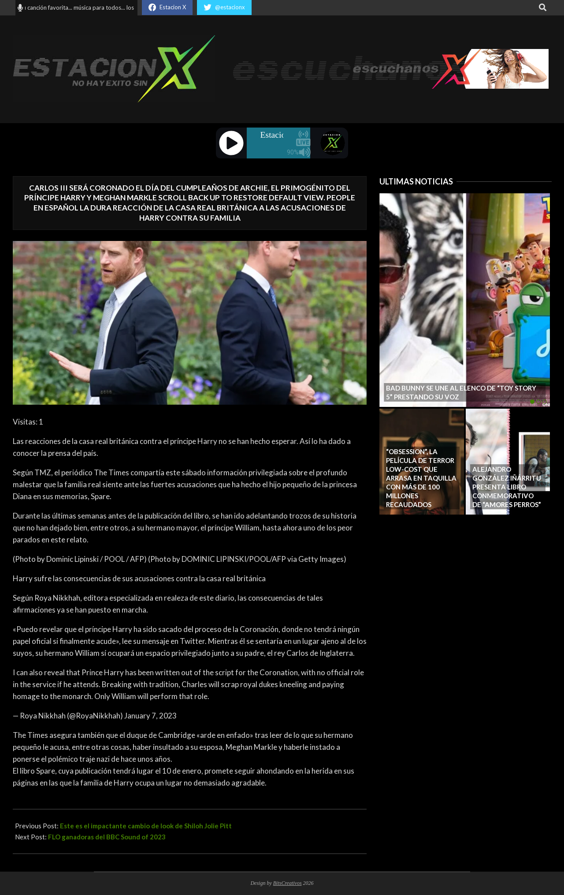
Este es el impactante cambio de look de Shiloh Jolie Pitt (146, 826)
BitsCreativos (287, 883)
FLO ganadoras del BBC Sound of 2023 (107, 837)
